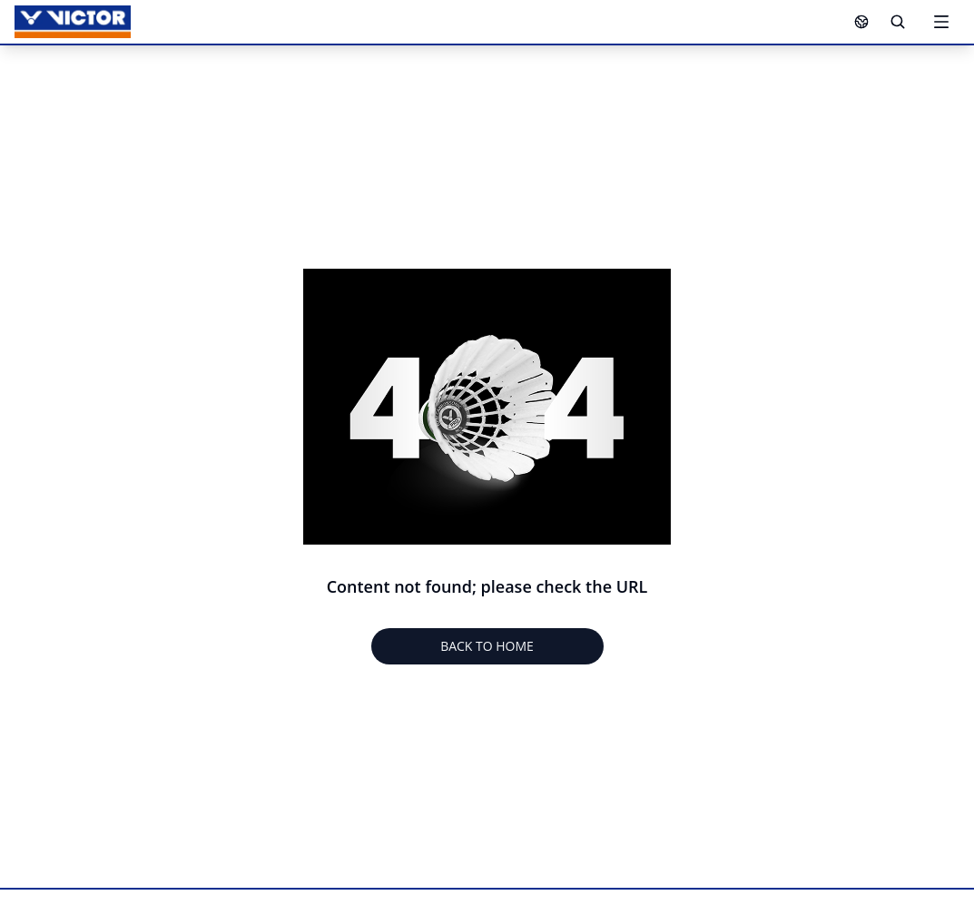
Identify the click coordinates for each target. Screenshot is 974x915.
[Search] (898, 22)
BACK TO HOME (487, 645)
